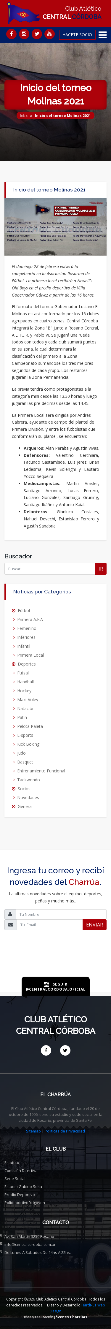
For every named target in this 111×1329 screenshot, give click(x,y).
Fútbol (24, 610)
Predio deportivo (19, 1194)
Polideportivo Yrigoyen (24, 1202)
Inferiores (26, 637)
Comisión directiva (21, 1170)
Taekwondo (28, 779)
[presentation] (56, 962)
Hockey (24, 690)
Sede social (14, 1178)
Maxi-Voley (27, 699)
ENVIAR (94, 924)
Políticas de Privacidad (65, 1131)
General (25, 806)
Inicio (24, 115)
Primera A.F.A (30, 619)
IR (101, 569)
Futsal (23, 673)
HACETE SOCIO (77, 34)
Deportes (27, 664)
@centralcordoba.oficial (55, 989)
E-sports (25, 735)
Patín (22, 717)
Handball (25, 682)
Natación (26, 708)
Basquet (25, 762)
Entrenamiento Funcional (41, 771)
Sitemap (33, 1131)
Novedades (28, 797)
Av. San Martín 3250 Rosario (29, 1236)
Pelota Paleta (30, 726)
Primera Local (30, 655)
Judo (21, 753)
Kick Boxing (28, 744)
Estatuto (11, 1162)
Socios (24, 788)
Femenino (26, 628)
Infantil (23, 646)
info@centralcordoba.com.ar (30, 1244)
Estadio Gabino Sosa (23, 1186)
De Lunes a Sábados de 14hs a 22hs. (37, 1252)
